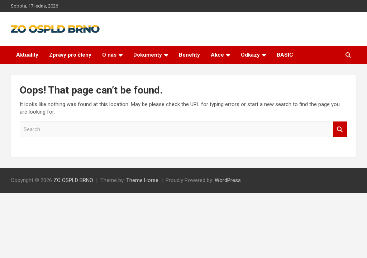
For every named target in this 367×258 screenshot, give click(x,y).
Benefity (189, 55)
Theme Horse (142, 180)
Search (340, 129)
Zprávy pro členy (70, 55)
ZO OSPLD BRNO (73, 180)
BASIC (285, 55)
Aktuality (27, 55)
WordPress (228, 180)
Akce (217, 55)
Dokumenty (147, 55)
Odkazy (250, 55)
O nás (109, 55)
